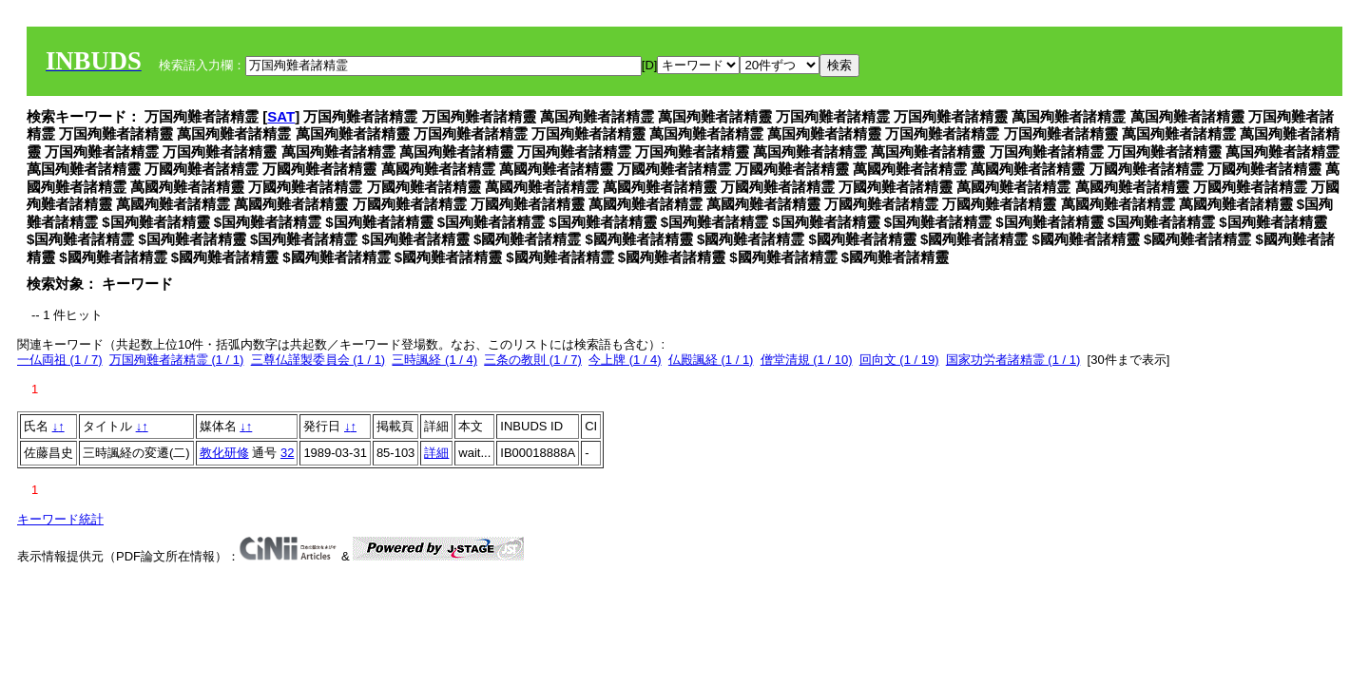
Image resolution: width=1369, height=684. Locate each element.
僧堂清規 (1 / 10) (807, 359)
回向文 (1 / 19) (899, 359)
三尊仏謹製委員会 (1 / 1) (318, 359)
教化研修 (224, 453)
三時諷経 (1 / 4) (434, 359)
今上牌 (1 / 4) (625, 359)
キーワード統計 (60, 519)
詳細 (436, 453)
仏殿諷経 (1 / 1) (711, 359)
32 (287, 453)
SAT (281, 116)
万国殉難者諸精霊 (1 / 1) (176, 359)
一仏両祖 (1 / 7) (60, 359)
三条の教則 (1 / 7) (533, 359)
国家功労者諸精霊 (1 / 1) (1013, 359)
